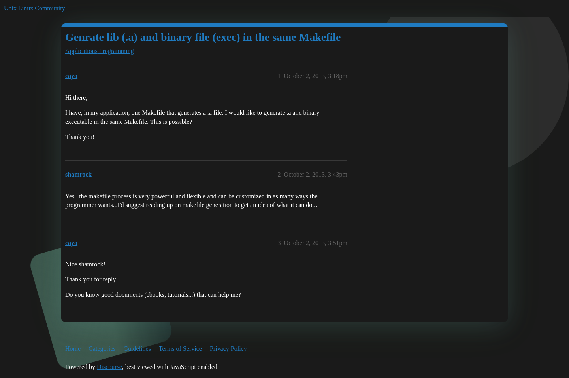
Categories (102, 348)
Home (73, 348)
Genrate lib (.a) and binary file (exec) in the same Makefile (203, 37)
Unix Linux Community (34, 8)
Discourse (109, 366)
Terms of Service (180, 348)
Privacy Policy (228, 348)
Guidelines (137, 348)
